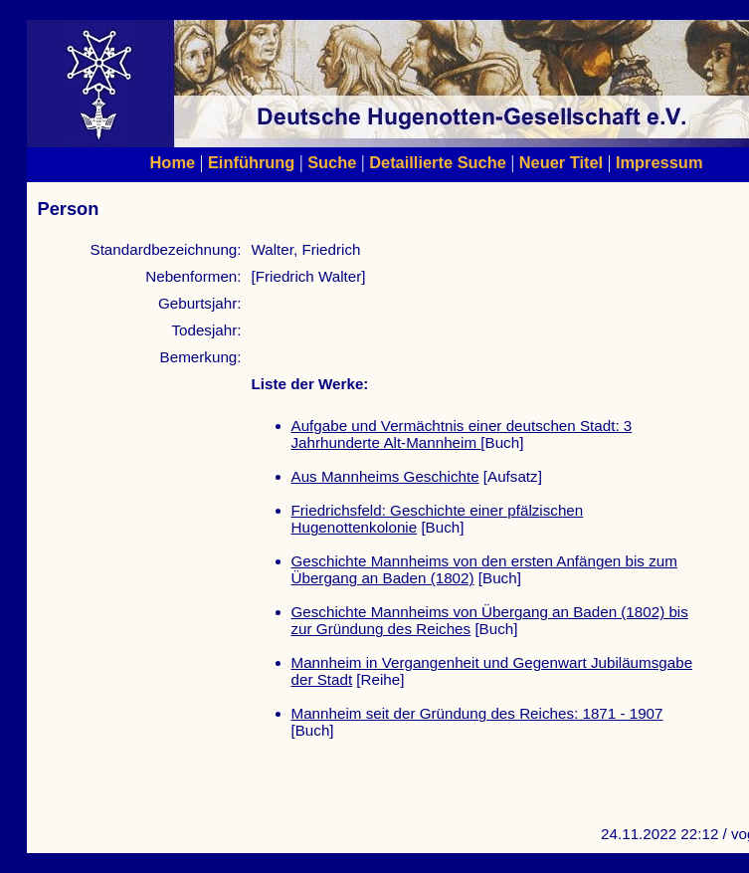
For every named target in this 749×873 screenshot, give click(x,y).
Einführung (251, 162)
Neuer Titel (561, 162)
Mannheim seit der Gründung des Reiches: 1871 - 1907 (477, 713)
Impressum (659, 162)
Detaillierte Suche (437, 162)
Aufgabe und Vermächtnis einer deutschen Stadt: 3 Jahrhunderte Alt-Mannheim (462, 434)
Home (173, 162)
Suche (331, 162)
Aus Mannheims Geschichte (385, 476)
